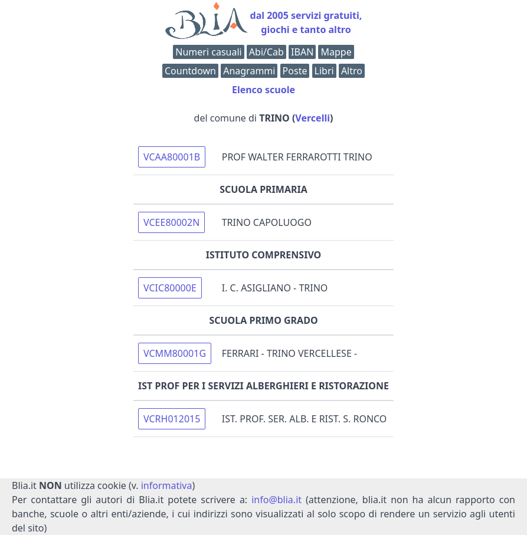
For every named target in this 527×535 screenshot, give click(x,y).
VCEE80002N (171, 222)
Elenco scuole (263, 89)
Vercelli (312, 117)
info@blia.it (276, 499)
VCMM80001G (174, 353)
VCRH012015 (171, 418)
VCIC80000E (170, 287)
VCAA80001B (171, 156)
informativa (166, 485)
